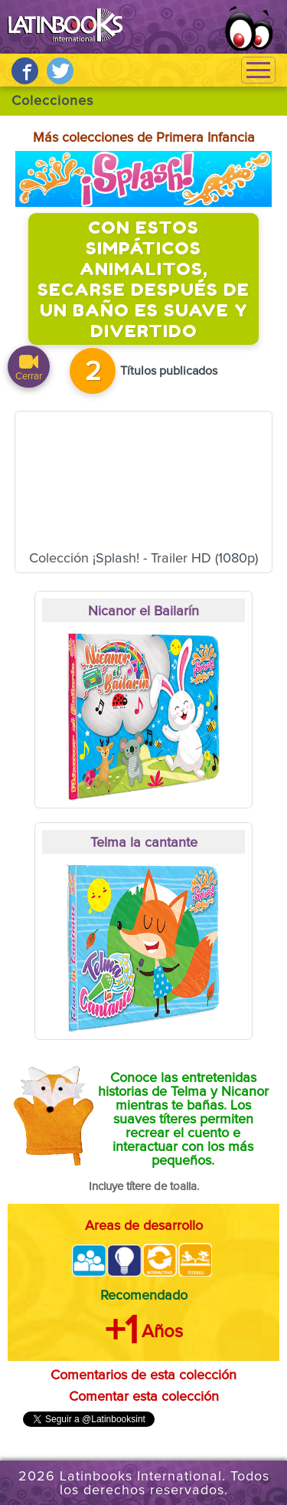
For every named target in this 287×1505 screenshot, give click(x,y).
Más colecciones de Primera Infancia (144, 138)
